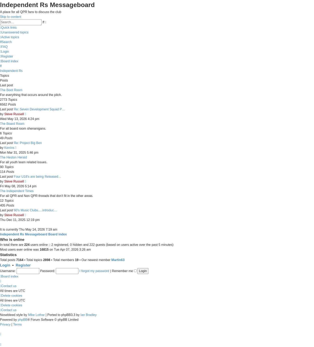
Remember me (124, 271)
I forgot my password (94, 271)
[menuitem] (14, 32)
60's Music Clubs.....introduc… (35, 210)
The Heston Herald (13, 157)
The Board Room (12, 123)
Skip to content (10, 16)
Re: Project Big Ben (28, 143)
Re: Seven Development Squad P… (39, 109)
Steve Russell (14, 114)
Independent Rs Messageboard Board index (33, 234)
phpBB (22, 319)
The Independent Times (17, 191)
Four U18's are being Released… (37, 176)
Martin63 (118, 260)
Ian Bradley (89, 315)
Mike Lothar (36, 315)
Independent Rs (11, 71)
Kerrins (9, 147)
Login (5, 265)
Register (23, 265)
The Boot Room (11, 90)
